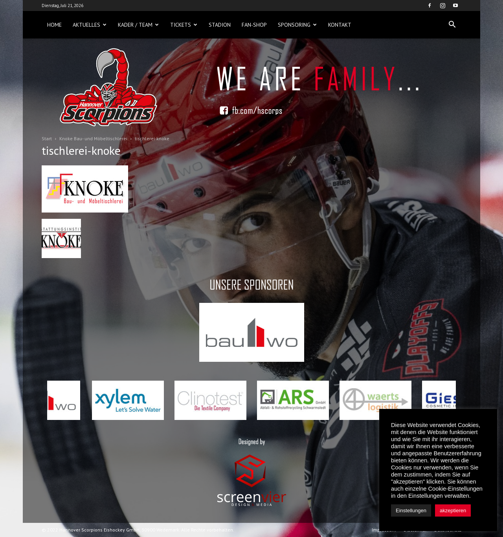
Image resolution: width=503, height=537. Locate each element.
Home (54, 24)
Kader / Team (138, 24)
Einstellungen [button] (411, 510)
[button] (451, 24)
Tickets (183, 24)
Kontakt (339, 24)
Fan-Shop (254, 24)
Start (47, 138)
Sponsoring (297, 24)
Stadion (220, 24)
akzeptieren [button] (453, 510)
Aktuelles (89, 24)
